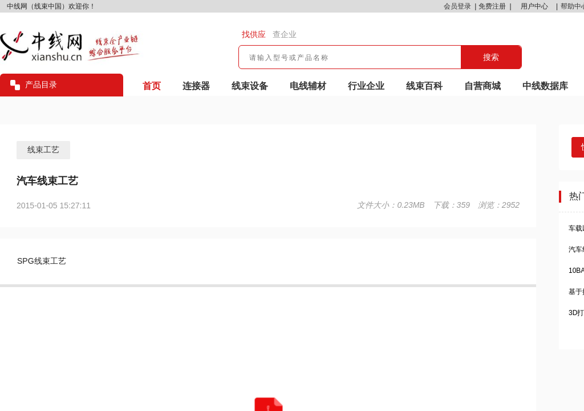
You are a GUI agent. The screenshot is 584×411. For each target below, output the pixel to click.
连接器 (196, 86)
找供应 (254, 34)
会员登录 (457, 6)
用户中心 (534, 6)
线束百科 (424, 86)
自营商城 (482, 86)
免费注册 (492, 6)
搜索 (491, 57)
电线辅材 (308, 86)
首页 (152, 86)
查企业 (285, 34)
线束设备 (250, 86)
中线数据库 (545, 86)
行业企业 (366, 86)
